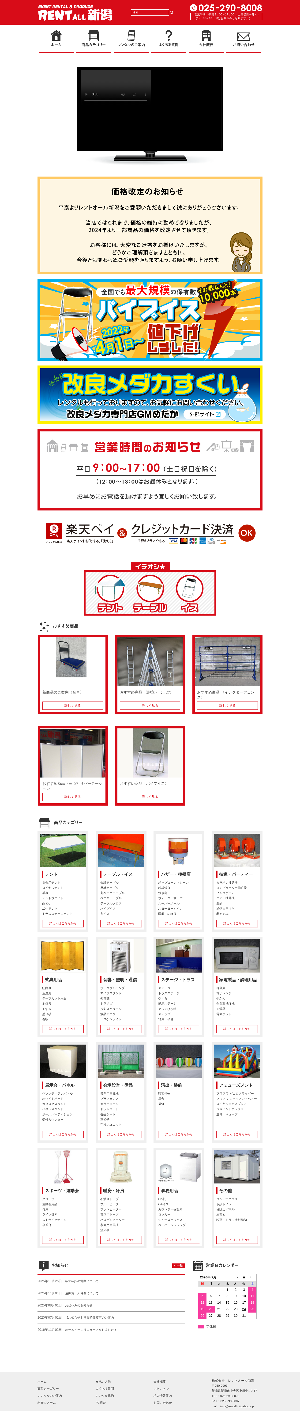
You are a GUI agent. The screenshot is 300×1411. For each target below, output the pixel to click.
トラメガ (106, 1004)
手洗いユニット (111, 1124)
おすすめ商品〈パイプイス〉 (144, 783)
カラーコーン (109, 1104)
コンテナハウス (227, 1199)
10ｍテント (50, 908)
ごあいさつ (161, 1371)
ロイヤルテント (53, 888)
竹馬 (45, 1209)
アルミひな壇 (167, 1009)
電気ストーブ (109, 1214)
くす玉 (46, 1009)
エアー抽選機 (225, 898)
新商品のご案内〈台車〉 (63, 692)
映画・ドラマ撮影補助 (231, 1220)
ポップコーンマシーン (173, 883)
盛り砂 (46, 1014)
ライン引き (49, 1214)
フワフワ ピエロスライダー (235, 1094)
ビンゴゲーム (225, 893)
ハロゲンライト (111, 1019)
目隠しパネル (225, 1209)
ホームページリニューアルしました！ (91, 1329)
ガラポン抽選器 (227, 883)
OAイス (163, 1204)
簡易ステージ (167, 1004)
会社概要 (160, 1364)
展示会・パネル (60, 1085)
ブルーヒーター (111, 1204)
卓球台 (46, 1225)
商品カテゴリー (48, 1371)
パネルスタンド (53, 1109)
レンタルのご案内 (50, 1378)
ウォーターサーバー (172, 898)
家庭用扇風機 (109, 1225)
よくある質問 (105, 1371)
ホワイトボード (53, 1099)
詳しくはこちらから (63, 923)
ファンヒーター (111, 1209)
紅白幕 (46, 988)
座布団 (220, 1214)
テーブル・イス (118, 874)
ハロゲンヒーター (112, 1220)
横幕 (45, 893)
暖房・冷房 (113, 1190)
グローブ (48, 1199)
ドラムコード (109, 1109)
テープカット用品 (54, 998)
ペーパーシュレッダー (173, 1225)
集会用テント (51, 883)
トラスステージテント (57, 913)
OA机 (162, 1199)
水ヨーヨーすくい (170, 908)
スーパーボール (169, 903)
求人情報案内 (163, 1378)
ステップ (164, 1014)
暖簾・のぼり (167, 913)
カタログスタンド (54, 1104)
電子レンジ (224, 993)
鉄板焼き (164, 888)
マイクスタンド (111, 993)
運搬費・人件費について (82, 1293)
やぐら (162, 998)
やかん (220, 998)
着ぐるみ (222, 913)
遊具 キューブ (227, 1114)
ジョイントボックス (230, 1109)
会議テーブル (109, 883)
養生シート (108, 1114)
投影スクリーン (111, 1009)
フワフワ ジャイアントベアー (236, 1099)
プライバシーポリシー (70, 1403)
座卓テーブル (109, 888)
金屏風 (46, 993)
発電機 (104, 998)
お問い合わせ (163, 1385)
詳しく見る (72, 706)
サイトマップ (45, 1403)
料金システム (47, 1385)
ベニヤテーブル (111, 898)
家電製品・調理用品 (238, 979)
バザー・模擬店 (176, 874)
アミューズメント (236, 1085)
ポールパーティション (57, 1114)
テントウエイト (53, 898)
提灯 (161, 1104)
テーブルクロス (111, 903)
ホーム (42, 1364)
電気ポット (224, 1014)
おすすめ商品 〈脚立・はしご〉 (146, 692)
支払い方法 (103, 1364)
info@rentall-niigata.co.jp (237, 1389)
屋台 (161, 1099)
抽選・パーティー (236, 874)
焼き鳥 (162, 893)
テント (51, 874)
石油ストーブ (109, 1199)
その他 (225, 1190)
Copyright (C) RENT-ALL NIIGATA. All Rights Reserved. (230, 1403)
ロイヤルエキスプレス (231, 1104)
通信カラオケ (225, 908)
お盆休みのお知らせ (79, 1305)
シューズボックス (170, 1220)
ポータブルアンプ (112, 988)
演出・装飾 (171, 1085)
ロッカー (164, 1214)
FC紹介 (101, 1385)
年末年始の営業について (82, 1281)
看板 (45, 1019)
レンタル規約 (105, 1378)
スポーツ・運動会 (62, 1190)
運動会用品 (49, 1204)
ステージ (164, 988)
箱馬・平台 (165, 1019)
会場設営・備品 (118, 1085)
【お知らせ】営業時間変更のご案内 (89, 1317)
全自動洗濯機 (225, 1004)
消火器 (104, 1230)
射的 (219, 903)
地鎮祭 (46, 1004)
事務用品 (169, 1190)
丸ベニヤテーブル (112, 893)
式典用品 (53, 979)
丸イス (104, 913)
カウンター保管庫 (170, 1209)
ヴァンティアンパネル (57, 1094)
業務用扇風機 (109, 1094)
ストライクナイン (54, 1220)
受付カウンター (53, 1119)
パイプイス (108, 908)
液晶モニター (109, 1014)
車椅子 (104, 1119)
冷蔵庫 (220, 988)
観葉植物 (164, 1094)
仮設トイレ (224, 1204)
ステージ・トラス (178, 979)
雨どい (46, 903)
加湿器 (220, 1009)
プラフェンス (109, 1099)
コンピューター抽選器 (231, 888)
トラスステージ (169, 993)
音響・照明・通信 (120, 979)
